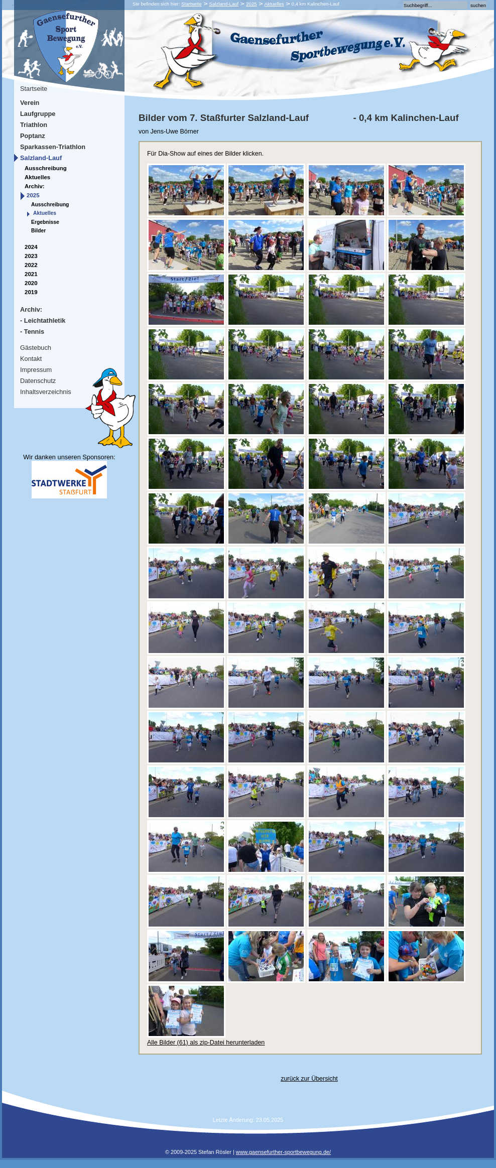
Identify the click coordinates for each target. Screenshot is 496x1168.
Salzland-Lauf (224, 4)
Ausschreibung (46, 168)
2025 (251, 4)
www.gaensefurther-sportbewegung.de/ (283, 1152)
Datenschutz (38, 380)
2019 (31, 292)
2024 (31, 247)
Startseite (191, 4)
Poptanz (32, 136)
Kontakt (31, 358)
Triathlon (33, 124)
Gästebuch (35, 347)
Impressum (36, 369)
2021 (31, 274)
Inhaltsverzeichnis (45, 392)
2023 (31, 256)
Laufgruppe (37, 113)
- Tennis (32, 331)
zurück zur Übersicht (309, 1078)
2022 (31, 265)
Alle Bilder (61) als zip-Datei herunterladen (206, 1042)
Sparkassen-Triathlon (52, 147)
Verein (29, 102)
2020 (31, 283)
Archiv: (35, 186)
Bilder (38, 230)
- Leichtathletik (42, 320)
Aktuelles (274, 4)
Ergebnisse (45, 222)
